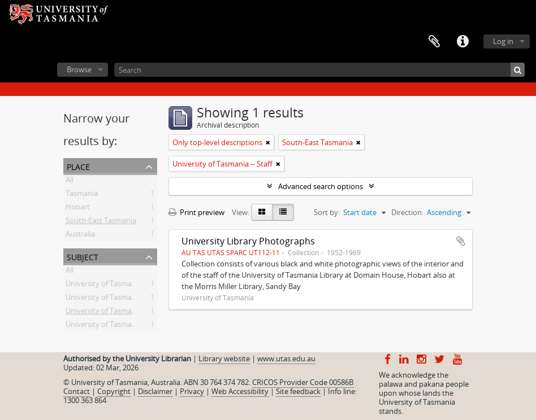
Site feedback (298, 391)
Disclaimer (155, 391)
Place (78, 165)
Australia (80, 236)
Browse (79, 69)
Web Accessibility (240, 391)
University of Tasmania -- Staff (116, 313)
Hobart (78, 209)
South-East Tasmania (101, 222)
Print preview (196, 212)
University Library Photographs (248, 241)
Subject (82, 256)
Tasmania (82, 195)
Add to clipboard (460, 241)
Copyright (114, 391)
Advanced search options (320, 186)
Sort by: (327, 212)
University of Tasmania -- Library (120, 299)
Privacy (192, 391)
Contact (76, 391)
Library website (224, 358)
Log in (503, 41)
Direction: (407, 212)
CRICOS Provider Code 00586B (302, 382)
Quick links (462, 42)
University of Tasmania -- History (120, 286)
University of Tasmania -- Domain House (133, 326)
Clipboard (434, 42)
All (70, 182)
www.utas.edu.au (286, 358)
